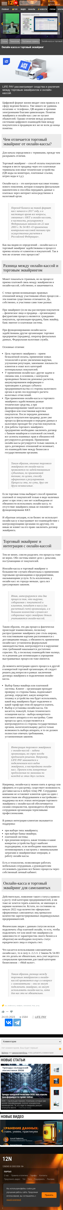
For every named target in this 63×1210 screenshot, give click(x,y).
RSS (60, 1049)
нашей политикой (13, 1200)
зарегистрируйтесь (19, 1053)
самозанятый (27, 1005)
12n (7, 1159)
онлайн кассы (12, 1005)
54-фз (33, 1005)
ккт (6, 1005)
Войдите (5, 1053)
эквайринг (19, 1005)
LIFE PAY (40, 1016)
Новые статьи (13, 1060)
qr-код (37, 1005)
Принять (49, 1195)
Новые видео (12, 1117)
